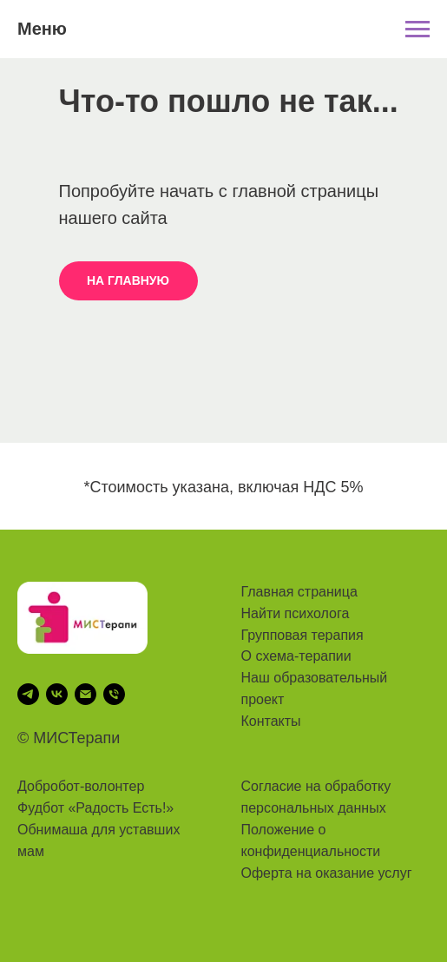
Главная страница (299, 591)
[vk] (57, 694)
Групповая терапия (302, 635)
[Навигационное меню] (417, 29)
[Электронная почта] (85, 694)
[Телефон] (114, 694)
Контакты (271, 721)
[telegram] (28, 694)
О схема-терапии (296, 656)
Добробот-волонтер (80, 786)
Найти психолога (295, 613)
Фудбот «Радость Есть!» (95, 808)
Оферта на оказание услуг (326, 873)
